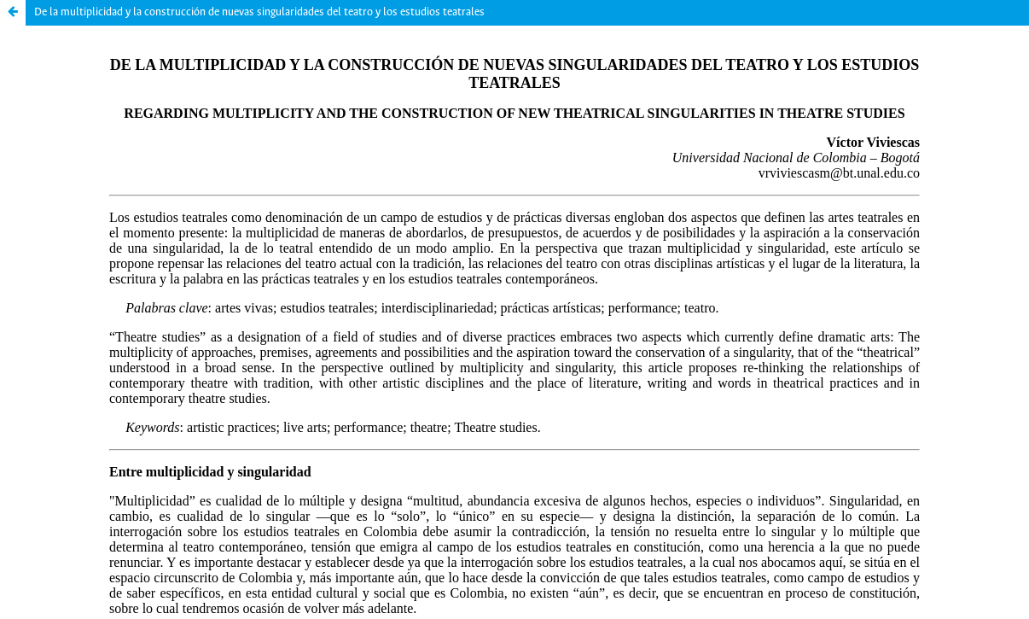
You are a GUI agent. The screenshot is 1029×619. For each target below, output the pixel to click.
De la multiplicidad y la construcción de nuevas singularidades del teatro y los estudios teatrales (259, 12)
